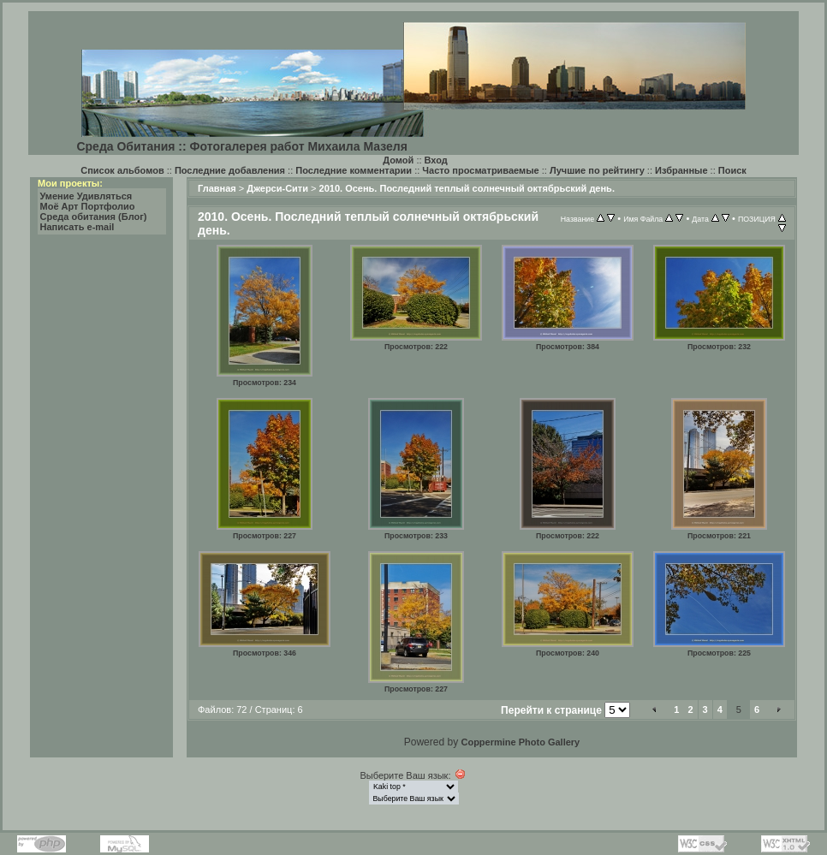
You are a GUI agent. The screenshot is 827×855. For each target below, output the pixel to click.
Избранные (681, 170)
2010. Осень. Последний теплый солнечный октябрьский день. (467, 188)
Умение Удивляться (86, 196)
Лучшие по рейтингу (597, 170)
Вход (436, 160)
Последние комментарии (353, 170)
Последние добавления (230, 170)
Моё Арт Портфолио (87, 206)
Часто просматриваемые (480, 170)
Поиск (732, 170)
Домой (398, 160)
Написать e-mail (77, 227)
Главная (217, 188)
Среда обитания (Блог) (93, 216)
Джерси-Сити (277, 188)
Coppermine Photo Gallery (520, 742)
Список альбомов (122, 170)
